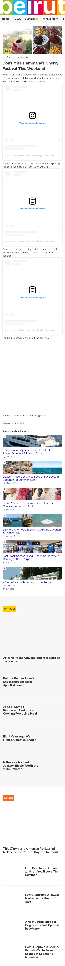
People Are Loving (16, 431)
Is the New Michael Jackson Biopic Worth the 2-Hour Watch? (20, 766)
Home (5, 18)
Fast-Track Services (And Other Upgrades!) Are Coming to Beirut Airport (31, 557)
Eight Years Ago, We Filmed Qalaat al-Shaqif (19, 738)
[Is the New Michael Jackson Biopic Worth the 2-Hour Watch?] (52, 766)
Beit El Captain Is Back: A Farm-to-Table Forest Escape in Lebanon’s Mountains (41, 952)
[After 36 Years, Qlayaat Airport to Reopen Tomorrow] (32, 633)
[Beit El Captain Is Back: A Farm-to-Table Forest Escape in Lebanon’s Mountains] (13, 952)
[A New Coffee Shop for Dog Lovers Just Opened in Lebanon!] (13, 925)
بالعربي (17, 18)
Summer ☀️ (32, 18)
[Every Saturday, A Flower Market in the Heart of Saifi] (13, 899)
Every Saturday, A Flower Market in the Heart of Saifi (42, 898)
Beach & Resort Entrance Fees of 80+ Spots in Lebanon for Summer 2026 (31, 478)
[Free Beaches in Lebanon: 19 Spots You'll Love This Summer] (13, 872)
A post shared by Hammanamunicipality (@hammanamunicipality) (34, 156)
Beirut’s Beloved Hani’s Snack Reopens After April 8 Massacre (18, 682)
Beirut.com (11, 57)
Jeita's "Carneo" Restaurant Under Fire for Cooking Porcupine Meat (28, 505)
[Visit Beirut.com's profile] (4, 57)
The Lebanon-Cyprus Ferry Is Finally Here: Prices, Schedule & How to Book (28, 452)
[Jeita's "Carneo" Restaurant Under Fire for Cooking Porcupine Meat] (52, 710)
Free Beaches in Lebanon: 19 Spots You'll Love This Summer (43, 871)
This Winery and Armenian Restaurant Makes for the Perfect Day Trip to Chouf (30, 850)
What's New (50, 18)
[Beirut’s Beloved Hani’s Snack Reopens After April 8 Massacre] (52, 682)
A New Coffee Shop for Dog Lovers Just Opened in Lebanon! (42, 925)
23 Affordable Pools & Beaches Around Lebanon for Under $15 (32, 531)
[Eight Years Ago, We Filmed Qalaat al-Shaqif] (52, 738)
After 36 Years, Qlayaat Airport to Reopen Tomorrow (28, 584)
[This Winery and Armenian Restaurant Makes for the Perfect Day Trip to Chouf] (32, 822)
